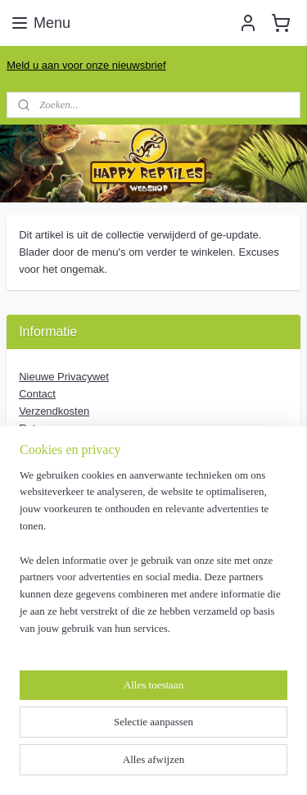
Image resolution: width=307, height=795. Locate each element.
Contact (37, 394)
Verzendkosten (54, 411)
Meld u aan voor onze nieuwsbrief (86, 65)
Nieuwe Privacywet (64, 376)
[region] (153, 559)
